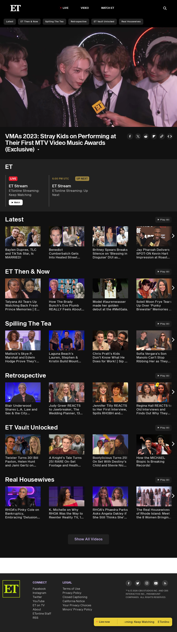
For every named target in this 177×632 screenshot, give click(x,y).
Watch (16, 202)
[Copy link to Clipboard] (161, 137)
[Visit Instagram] (147, 583)
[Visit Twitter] (138, 583)
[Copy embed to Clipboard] (169, 137)
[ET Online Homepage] (15, 8)
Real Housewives (131, 21)
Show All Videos (88, 539)
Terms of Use (71, 589)
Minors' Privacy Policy (77, 609)
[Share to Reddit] (145, 137)
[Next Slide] (172, 237)
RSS (35, 618)
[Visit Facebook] (129, 583)
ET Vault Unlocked (104, 21)
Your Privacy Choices (77, 605)
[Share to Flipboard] (153, 137)
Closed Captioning (75, 597)
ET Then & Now (29, 21)
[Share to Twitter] (137, 137)
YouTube (38, 601)
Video (85, 8)
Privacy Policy (72, 593)
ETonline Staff (42, 614)
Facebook (39, 589)
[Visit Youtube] (156, 583)
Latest (9, 21)
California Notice (74, 601)
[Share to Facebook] (130, 137)
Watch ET (107, 8)
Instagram (39, 593)
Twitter (37, 597)
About (37, 609)
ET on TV (39, 605)
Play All (163, 219)
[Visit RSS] (165, 583)
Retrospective (79, 21)
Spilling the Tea (54, 21)
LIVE (66, 8)
